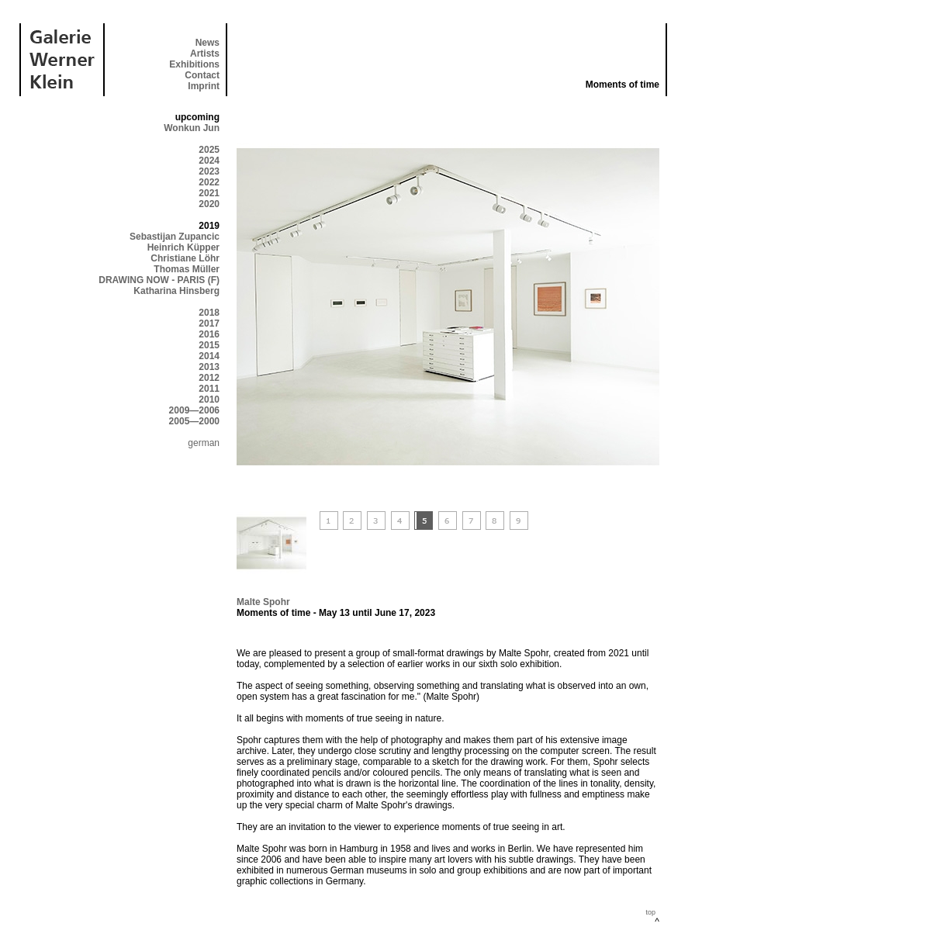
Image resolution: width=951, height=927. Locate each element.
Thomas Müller (187, 269)
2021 (209, 193)
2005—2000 (194, 421)
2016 (209, 334)
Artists (205, 53)
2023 (209, 171)
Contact (202, 75)
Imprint (204, 86)
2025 (209, 149)
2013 (209, 366)
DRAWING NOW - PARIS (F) (159, 280)
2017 (209, 323)
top (650, 912)
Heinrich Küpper (183, 247)
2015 (209, 345)
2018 (209, 312)
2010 (209, 399)
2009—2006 (194, 410)
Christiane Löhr (185, 258)
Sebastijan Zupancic (175, 236)
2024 (209, 160)
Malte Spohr (263, 602)
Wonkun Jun (192, 128)
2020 (209, 204)
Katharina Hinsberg (176, 290)
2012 (209, 377)
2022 (209, 182)
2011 (209, 388)
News (207, 42)
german (204, 443)
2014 (209, 356)
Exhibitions (194, 64)
